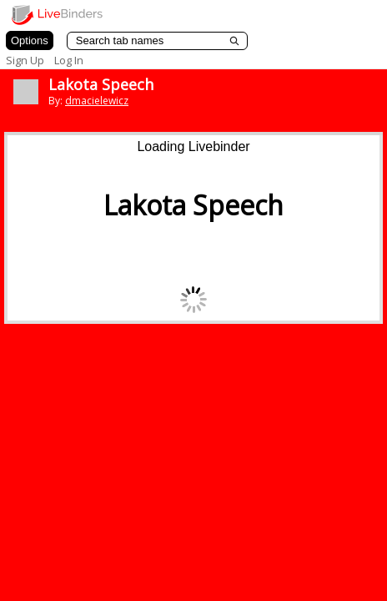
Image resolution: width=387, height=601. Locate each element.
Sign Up (25, 60)
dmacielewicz (96, 100)
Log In (68, 60)
